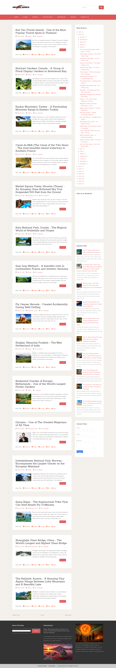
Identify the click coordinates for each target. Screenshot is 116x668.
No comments (38, 36)
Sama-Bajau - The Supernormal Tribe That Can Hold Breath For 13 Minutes (42, 503)
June (81, 149)
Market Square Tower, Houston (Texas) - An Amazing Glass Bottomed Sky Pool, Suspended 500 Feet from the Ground (40, 189)
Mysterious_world (33, 195)
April (81, 44)
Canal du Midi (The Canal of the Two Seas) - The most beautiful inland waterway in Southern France (42, 148)
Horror (35, 17)
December (83, 164)
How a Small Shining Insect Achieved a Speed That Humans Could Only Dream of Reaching (91, 372)
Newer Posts (16, 615)
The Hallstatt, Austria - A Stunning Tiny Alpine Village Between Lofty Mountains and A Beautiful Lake (40, 581)
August (82, 154)
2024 (80, 179)
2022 (80, 174)
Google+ (42, 54)
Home (16, 17)
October (82, 159)
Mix (48, 54)
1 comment (38, 390)
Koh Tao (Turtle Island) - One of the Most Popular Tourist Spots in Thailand (41, 31)
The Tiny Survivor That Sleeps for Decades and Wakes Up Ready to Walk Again (92, 387)
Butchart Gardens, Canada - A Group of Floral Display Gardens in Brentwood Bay (41, 70)
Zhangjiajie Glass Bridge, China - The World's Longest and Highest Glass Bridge (41, 542)
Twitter (34, 54)
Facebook (26, 54)
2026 (80, 184)
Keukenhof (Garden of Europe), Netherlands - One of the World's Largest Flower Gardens (41, 384)
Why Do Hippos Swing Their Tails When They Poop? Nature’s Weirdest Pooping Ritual (92, 339)
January (82, 37)
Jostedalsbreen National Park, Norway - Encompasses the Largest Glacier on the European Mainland (40, 463)
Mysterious (61, 17)
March (82, 42)
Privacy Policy (42, 666)
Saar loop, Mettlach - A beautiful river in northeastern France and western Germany (42, 267)
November (83, 161)
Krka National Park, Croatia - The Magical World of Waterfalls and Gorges (41, 229)
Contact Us (85, 17)
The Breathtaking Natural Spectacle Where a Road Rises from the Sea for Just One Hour (92, 403)
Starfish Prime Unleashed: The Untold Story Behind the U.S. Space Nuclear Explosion (92, 304)
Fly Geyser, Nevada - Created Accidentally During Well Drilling (42, 306)
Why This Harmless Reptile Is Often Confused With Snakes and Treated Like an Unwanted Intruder (92, 356)
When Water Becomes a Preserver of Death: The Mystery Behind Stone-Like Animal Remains (57, 631)
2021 (80, 171)
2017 (80, 32)
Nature (73, 17)
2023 (80, 176)
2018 (80, 34)
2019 (80, 166)
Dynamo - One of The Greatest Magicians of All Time (41, 424)
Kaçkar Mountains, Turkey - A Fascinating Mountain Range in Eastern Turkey (41, 108)
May (81, 47)
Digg (53, 54)
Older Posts (68, 615)
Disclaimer (52, 666)
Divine (25, 17)
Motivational (48, 17)
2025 (80, 181)
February (82, 39)
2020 (80, 169)
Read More (62, 49)
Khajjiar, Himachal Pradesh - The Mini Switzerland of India (39, 344)
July (81, 151)
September (83, 156)
